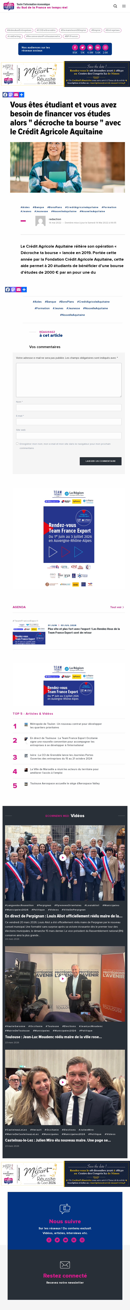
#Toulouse (52, 1026)
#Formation (109, 207)
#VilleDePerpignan (74, 910)
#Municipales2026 (16, 910)
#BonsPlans (54, 207)
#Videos (53, 910)
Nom (19, 402)
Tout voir (117, 607)
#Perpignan (44, 905)
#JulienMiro (86, 1130)
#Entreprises (113, 30)
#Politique (38, 910)
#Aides (25, 207)
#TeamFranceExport (25, 621)
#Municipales (111, 905)
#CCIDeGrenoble (46, 30)
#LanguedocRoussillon (19, 905)
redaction (55, 219)
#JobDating (14, 36)
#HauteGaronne (15, 1026)
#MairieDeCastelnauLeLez (22, 1134)
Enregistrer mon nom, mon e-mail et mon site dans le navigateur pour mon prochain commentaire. (65, 446)
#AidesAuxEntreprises (19, 30)
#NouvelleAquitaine (64, 211)
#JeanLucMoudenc (91, 1026)
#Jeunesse (41, 211)
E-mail (20, 416)
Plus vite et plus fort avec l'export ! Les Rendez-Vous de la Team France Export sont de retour (84, 630)
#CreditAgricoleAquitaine (82, 207)
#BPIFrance (71, 36)
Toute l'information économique (42, 6)
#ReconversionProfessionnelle (43, 36)
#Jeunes (26, 211)
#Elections (69, 1026)
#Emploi (95, 30)
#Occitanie (35, 1026)
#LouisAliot (92, 905)
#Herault (35, 1130)
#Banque (38, 207)
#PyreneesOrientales (68, 905)
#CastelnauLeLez (16, 1130)
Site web (21, 430)
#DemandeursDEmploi (73, 30)
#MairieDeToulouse (17, 1031)
